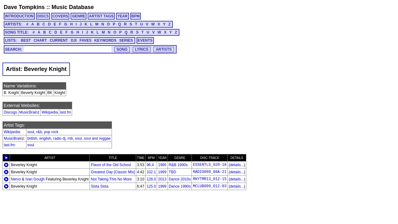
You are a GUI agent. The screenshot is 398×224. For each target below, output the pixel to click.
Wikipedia (50, 112)
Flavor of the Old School (111, 165)
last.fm (65, 112)
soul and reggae (97, 138)
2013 (162, 179)
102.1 (151, 172)
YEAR (122, 16)
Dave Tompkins (24, 7)
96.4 (150, 165)
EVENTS (145, 40)
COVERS (60, 16)
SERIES (126, 40)
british (32, 138)
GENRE (78, 16)
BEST (26, 40)
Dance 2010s (180, 179)
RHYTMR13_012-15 (209, 179)
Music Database (73, 7)
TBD (172, 172)
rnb (70, 138)
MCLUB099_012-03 (209, 186)
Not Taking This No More (111, 179)
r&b (39, 132)
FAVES (85, 40)
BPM (136, 16)
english (45, 138)
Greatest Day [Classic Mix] (113, 172)
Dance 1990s (180, 186)
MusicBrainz (29, 112)
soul (30, 132)
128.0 (151, 179)
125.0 (151, 186)
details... (237, 165)
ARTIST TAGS (101, 16)
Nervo (16, 179)
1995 (162, 165)
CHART (40, 40)
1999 (162, 172)
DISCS (43, 16)
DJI (74, 40)
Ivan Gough (35, 179)
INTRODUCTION (19, 16)
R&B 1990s (178, 165)
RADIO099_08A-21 (209, 172)
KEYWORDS (106, 40)
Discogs (10, 112)
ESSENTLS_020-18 (209, 165)
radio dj (59, 138)
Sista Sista (100, 186)
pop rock (51, 132)
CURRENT (59, 40)
